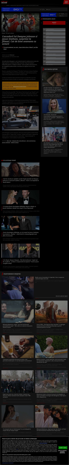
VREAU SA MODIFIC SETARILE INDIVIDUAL (62, 451)
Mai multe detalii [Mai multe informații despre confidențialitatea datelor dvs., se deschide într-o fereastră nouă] (43, 443)
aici (17, 449)
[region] (34, 451)
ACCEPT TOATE (62, 447)
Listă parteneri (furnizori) (7, 462)
